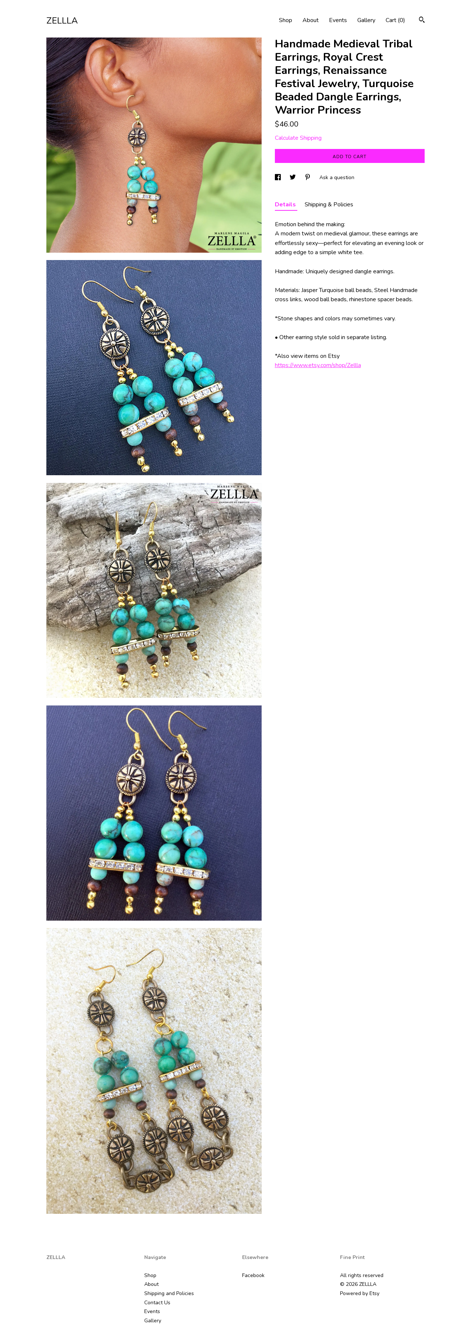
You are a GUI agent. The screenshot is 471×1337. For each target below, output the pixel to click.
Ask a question (336, 177)
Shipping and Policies (169, 1293)
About (310, 20)
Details (286, 204)
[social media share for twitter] (293, 177)
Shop (285, 20)
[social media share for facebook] (278, 177)
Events (338, 20)
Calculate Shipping (298, 138)
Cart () (395, 20)
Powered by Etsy (359, 1293)
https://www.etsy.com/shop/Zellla (318, 365)
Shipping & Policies (329, 204)
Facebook (253, 1275)
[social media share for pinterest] (308, 177)
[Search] (422, 21)
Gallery (366, 20)
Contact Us (157, 1302)
